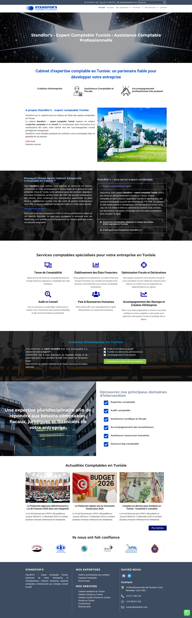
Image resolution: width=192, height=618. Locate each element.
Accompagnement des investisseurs (132, 427)
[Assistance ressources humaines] (106, 436)
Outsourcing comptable (125, 443)
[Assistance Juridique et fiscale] (106, 419)
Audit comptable (120, 410)
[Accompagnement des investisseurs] (106, 427)
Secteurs (138, 7)
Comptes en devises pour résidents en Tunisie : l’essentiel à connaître (142, 507)
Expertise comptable (123, 402)
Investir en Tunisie (86, 600)
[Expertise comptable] (106, 402)
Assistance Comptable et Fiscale (99, 90)
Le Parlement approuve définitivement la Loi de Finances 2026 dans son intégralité (48, 507)
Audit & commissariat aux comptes (94, 575)
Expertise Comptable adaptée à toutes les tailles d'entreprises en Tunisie (128, 223)
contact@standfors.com (136, 607)
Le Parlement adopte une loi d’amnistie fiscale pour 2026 (95, 507)
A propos (110, 7)
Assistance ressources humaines (130, 435)
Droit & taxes (84, 581)
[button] (123, 7)
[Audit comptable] (106, 411)
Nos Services (152, 7)
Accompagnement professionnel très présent (147, 90)
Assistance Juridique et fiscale (128, 418)
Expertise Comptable (87, 578)
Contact (163, 7)
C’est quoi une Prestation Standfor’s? (122, 230)
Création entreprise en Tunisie (91, 591)
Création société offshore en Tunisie (94, 597)
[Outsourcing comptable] (106, 444)
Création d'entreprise (49, 88)
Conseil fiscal (84, 603)
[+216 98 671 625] (122, 601)
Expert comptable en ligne (117, 186)
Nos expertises (123, 7)
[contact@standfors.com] (122, 607)
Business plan (84, 606)
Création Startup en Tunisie (90, 594)
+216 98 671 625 (133, 601)
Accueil (102, 7)
